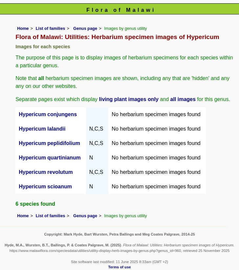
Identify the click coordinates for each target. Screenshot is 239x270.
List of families (50, 28)
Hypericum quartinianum (49, 157)
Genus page (85, 28)
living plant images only (129, 99)
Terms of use (119, 267)
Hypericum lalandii (42, 129)
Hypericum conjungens (48, 114)
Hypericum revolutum (46, 172)
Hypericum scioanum (45, 186)
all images (183, 99)
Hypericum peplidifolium (49, 143)
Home (23, 28)
